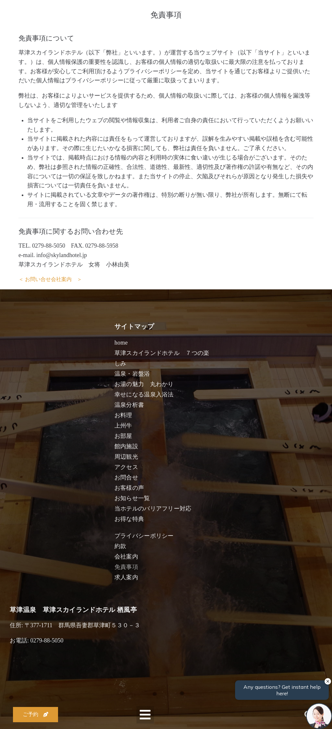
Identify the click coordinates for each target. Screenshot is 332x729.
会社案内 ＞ (66, 279)
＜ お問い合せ (34, 279)
